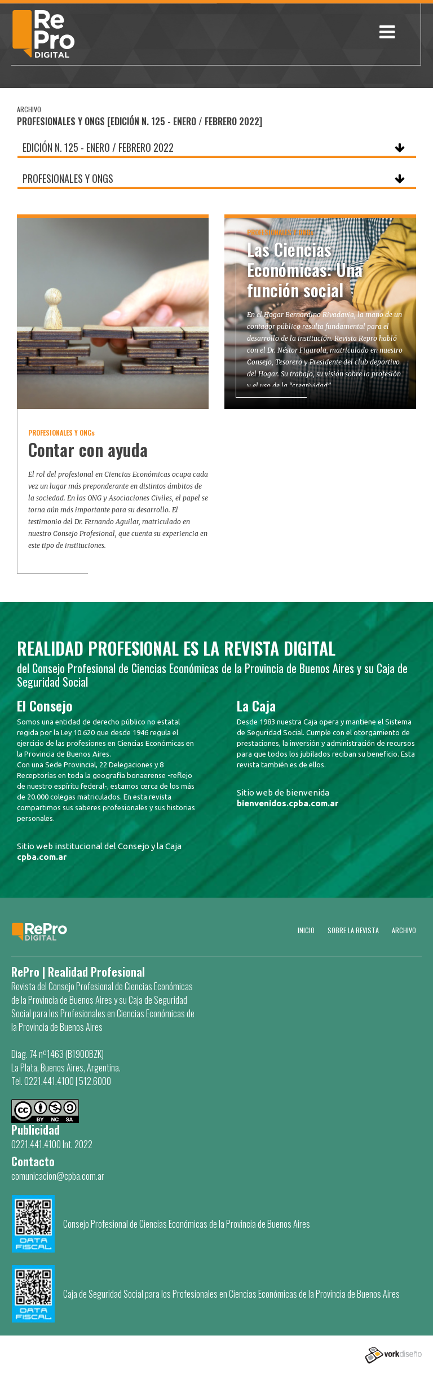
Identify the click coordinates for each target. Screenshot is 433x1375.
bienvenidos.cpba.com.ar (287, 803)
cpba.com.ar (42, 857)
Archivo (404, 930)
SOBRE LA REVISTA (353, 930)
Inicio (306, 930)
